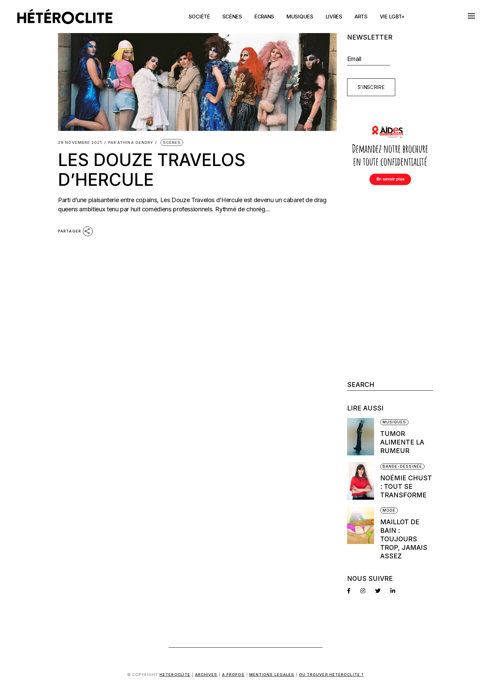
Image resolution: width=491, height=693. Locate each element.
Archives (206, 674)
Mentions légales (272, 674)
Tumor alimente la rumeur (402, 442)
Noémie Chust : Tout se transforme (406, 486)
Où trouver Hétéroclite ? (331, 674)
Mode (389, 510)
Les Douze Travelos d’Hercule (152, 170)
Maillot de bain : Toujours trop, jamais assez (403, 539)
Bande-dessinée (402, 466)
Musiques (394, 422)
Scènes (172, 142)
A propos (233, 674)
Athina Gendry (130, 143)
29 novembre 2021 (80, 143)
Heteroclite (175, 674)
